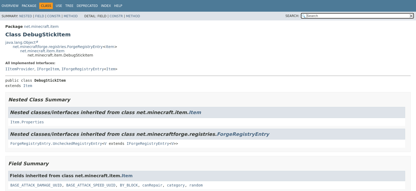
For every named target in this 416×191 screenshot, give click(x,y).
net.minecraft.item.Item (42, 51)
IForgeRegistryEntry (83, 69)
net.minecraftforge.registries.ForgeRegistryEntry (58, 47)
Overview (10, 6)
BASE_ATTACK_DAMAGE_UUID (36, 185)
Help (118, 6)
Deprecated (87, 6)
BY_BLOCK (129, 185)
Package (29, 6)
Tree (69, 6)
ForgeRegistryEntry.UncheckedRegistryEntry (56, 143)
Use (59, 6)
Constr (53, 16)
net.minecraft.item (41, 26)
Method (71, 16)
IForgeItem (48, 69)
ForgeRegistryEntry (243, 134)
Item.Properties (27, 122)
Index (106, 6)
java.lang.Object (20, 42)
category (176, 185)
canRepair (152, 185)
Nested (25, 16)
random (196, 185)
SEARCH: (292, 16)
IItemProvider (19, 69)
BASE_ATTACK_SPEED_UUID (90, 185)
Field (39, 16)
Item (110, 47)
